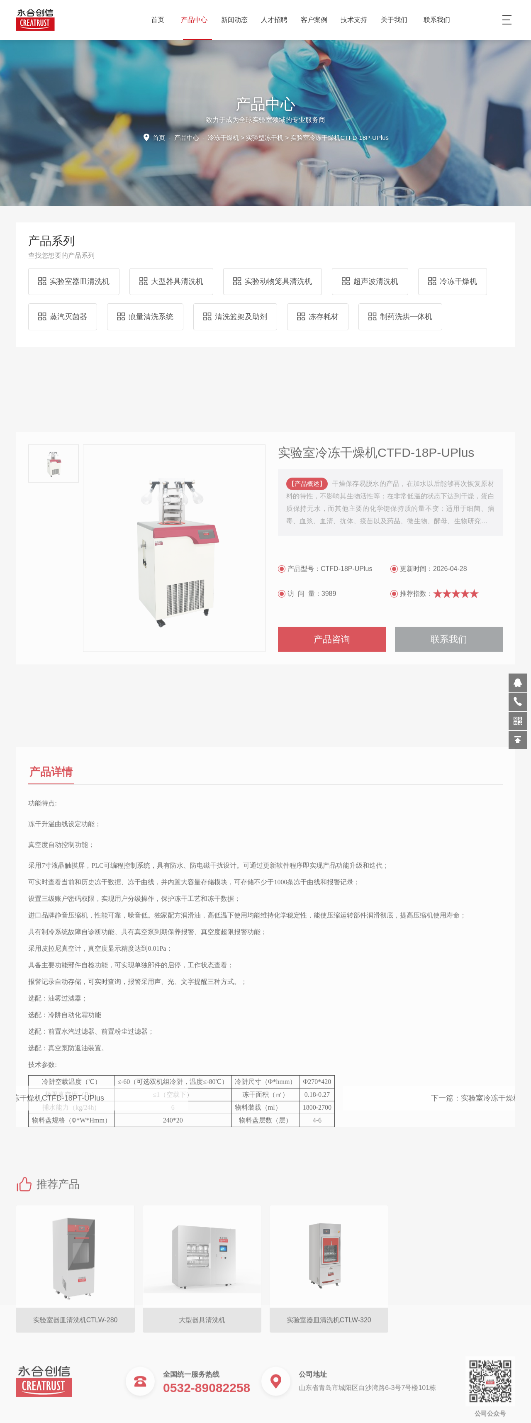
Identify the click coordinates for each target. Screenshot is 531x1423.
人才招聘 (277, 19)
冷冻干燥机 (223, 137)
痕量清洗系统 (145, 316)
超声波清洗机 (370, 281)
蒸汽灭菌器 (62, 316)
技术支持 (357, 19)
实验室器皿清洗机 (74, 281)
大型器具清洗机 (171, 281)
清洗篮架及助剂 (235, 316)
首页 (157, 19)
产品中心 (197, 19)
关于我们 (397, 19)
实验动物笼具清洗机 (272, 281)
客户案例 (317, 19)
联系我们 (437, 19)
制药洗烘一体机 (400, 316)
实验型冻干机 (264, 137)
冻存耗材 (318, 316)
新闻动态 (237, 19)
